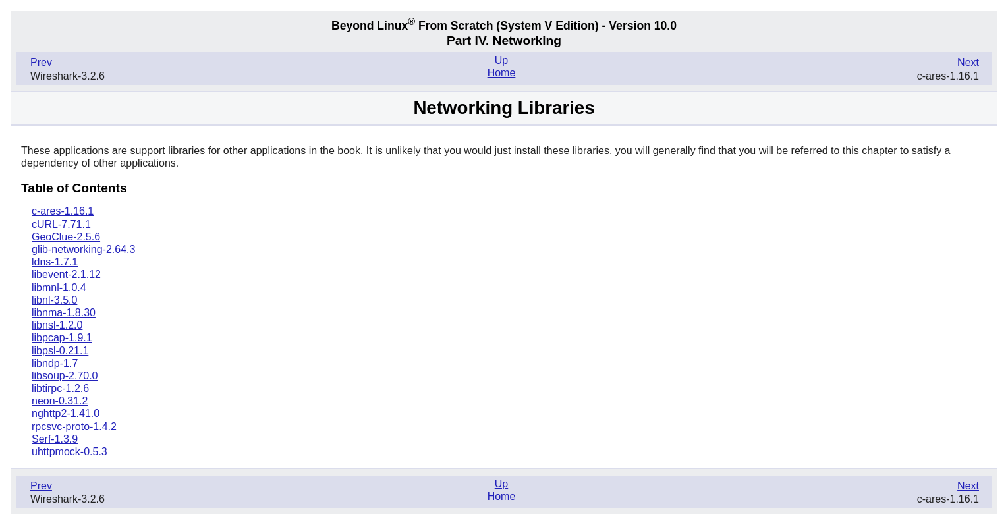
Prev (41, 62)
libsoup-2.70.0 (65, 375)
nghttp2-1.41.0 (65, 413)
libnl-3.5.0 (54, 300)
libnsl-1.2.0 (57, 325)
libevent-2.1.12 (66, 274)
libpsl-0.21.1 (60, 350)
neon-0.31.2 (60, 400)
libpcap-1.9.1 (62, 337)
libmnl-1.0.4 (59, 287)
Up (501, 60)
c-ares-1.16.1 (63, 211)
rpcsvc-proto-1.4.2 (74, 426)
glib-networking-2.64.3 (83, 249)
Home (502, 72)
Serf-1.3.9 (55, 439)
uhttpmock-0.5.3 (69, 451)
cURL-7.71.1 (61, 224)
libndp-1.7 (55, 363)
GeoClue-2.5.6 (66, 236)
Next (968, 62)
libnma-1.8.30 (64, 312)
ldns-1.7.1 (55, 261)
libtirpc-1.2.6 (60, 388)
